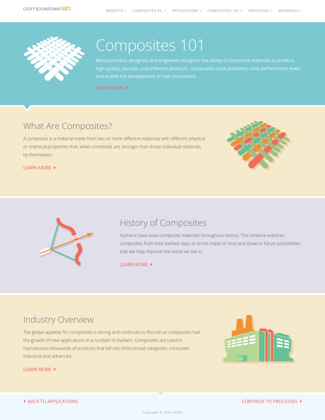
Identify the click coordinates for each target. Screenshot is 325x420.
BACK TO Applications (53, 401)
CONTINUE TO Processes (269, 401)
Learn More (110, 87)
